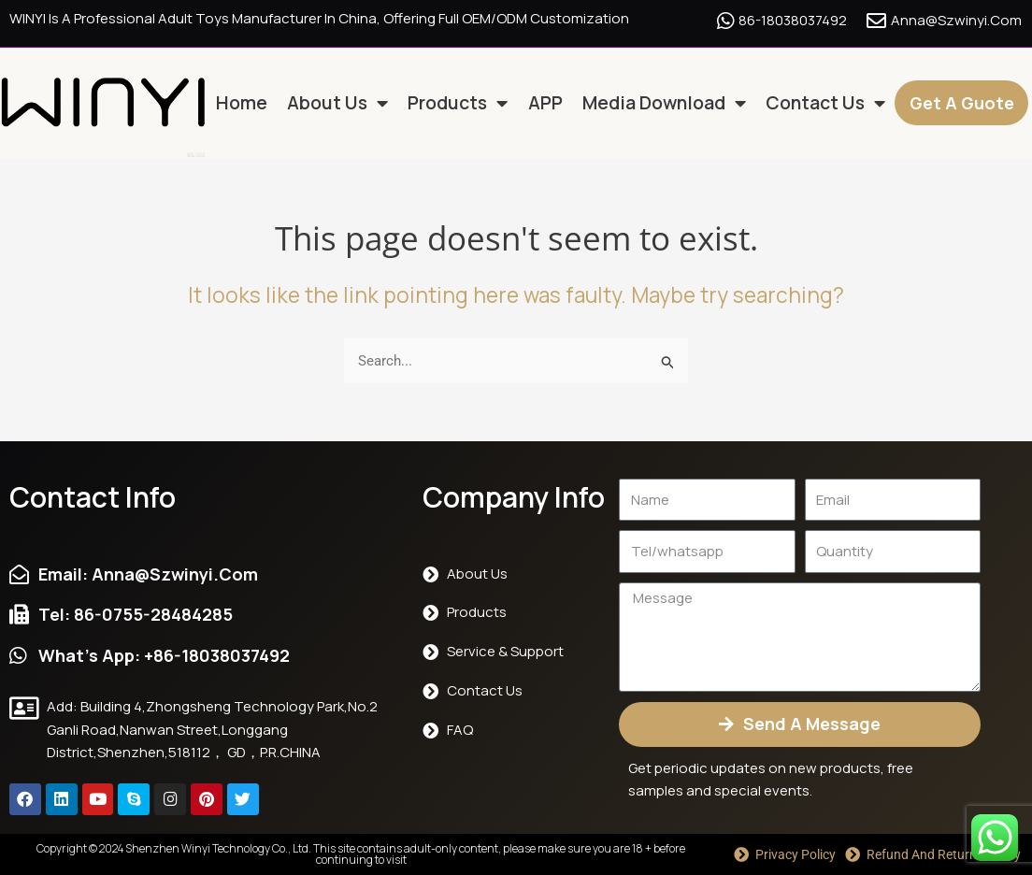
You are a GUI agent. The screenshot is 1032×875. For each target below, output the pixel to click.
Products (458, 103)
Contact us (825, 103)
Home (241, 102)
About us (337, 103)
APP (545, 102)
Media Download (664, 103)
